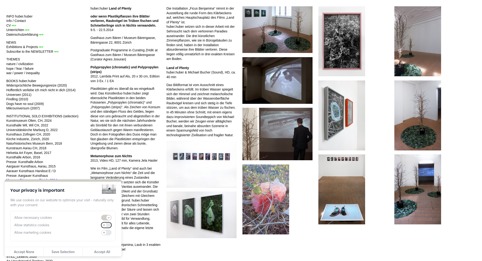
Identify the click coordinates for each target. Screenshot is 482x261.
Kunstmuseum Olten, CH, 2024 (29, 120)
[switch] (106, 217)
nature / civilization (19, 64)
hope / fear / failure (20, 68)
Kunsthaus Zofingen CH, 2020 (28, 134)
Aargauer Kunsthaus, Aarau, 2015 (31, 166)
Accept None (24, 252)
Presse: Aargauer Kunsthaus (27, 175)
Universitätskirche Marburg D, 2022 (32, 130)
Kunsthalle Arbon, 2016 (23, 157)
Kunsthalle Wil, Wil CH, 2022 (27, 125)
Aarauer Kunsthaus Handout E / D (31, 171)
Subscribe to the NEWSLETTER (29, 51)
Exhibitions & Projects (22, 47)
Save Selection (63, 252)
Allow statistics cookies (31, 225)
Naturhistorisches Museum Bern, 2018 (34, 143)
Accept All (102, 252)
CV (8, 25)
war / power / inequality (23, 73)
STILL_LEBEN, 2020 (21, 256)
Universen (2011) (18, 95)
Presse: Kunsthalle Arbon (24, 162)
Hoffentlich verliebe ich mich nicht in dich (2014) (41, 90)
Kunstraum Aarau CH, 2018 (26, 148)
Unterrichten (15, 30)
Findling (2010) (17, 99)
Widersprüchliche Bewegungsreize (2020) (36, 85)
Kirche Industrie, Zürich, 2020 (27, 139)
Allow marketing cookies (32, 232)
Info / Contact (16, 21)
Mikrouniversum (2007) (23, 108)
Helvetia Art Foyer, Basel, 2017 (28, 153)
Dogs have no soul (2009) (25, 104)
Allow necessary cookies (33, 217)
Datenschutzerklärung (22, 34)
